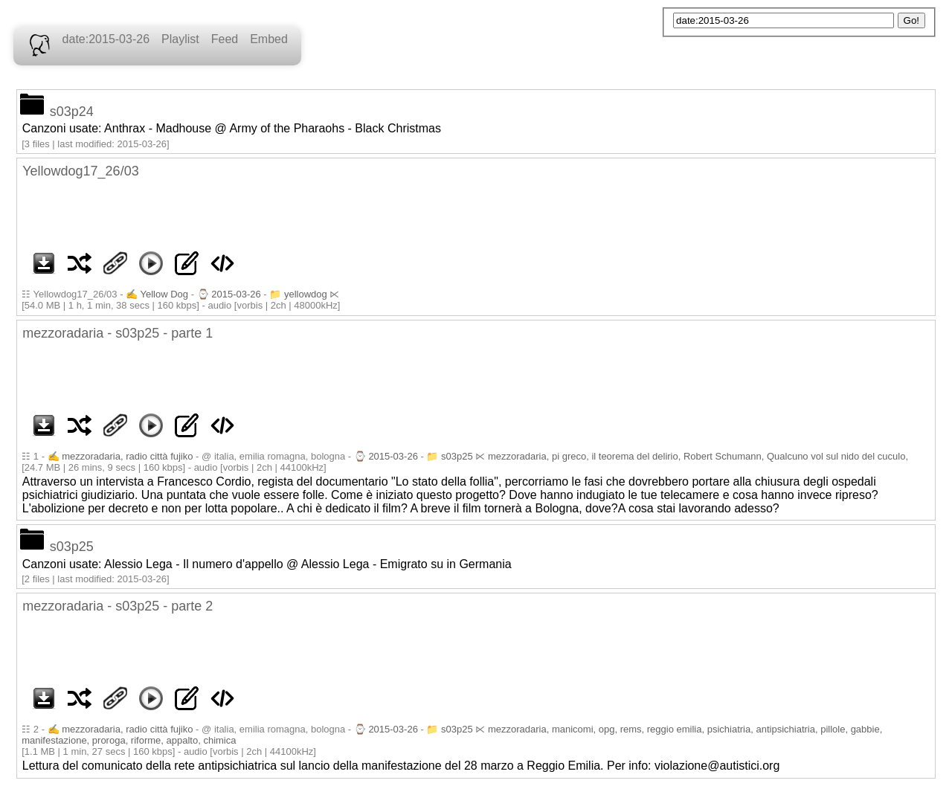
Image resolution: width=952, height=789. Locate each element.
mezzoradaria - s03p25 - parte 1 (117, 333)
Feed (224, 39)
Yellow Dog (165, 294)
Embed (269, 39)
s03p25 (457, 456)
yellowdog (305, 294)
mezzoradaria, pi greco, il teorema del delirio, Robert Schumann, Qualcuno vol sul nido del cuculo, (698, 456)
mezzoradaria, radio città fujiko (127, 456)
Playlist (180, 39)
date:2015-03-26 (105, 39)
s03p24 (72, 111)
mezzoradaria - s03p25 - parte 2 (117, 606)
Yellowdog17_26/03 (80, 171)
